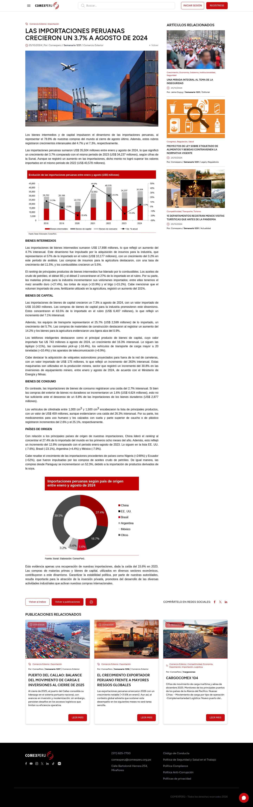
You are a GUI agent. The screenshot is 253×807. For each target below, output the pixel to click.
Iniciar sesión (192, 5)
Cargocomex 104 (182, 678)
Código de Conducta (176, 753)
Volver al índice (37, 601)
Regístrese (217, 5)
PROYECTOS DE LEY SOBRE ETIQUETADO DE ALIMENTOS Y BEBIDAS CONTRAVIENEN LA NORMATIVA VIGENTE (192, 150)
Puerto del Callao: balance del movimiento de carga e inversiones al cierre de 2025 (56, 680)
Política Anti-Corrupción (178, 772)
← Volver (153, 45)
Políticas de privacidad (177, 778)
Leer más (77, 717)
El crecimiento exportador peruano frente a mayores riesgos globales (123, 680)
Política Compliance (175, 766)
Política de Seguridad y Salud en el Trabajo (189, 759)
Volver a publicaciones (67, 601)
